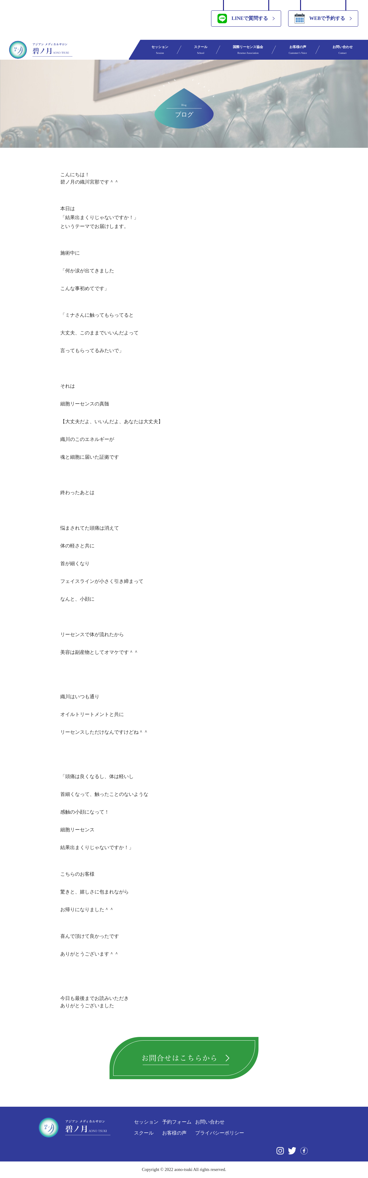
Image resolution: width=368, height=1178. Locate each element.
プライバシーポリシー (219, 1132)
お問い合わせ (343, 49)
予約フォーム (176, 1121)
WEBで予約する (320, 18)
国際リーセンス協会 (248, 49)
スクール (200, 49)
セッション (159, 49)
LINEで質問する (242, 18)
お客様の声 (298, 49)
